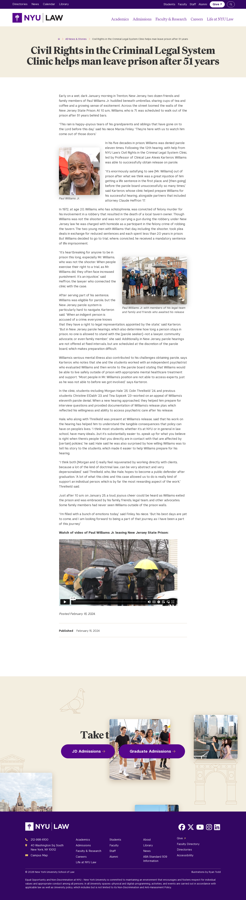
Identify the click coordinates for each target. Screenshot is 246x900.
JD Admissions (86, 751)
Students (169, 4)
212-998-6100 (39, 839)
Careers (197, 19)
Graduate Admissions (150, 751)
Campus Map (39, 855)
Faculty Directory (188, 844)
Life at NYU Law (220, 19)
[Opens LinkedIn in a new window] (217, 827)
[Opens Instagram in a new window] (209, 827)
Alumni (203, 4)
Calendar (49, 4)
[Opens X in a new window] (190, 827)
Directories (19, 4)
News (35, 4)
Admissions (142, 19)
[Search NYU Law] (231, 4)
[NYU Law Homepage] (37, 18)
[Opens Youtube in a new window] (200, 827)
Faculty (182, 4)
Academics (120, 19)
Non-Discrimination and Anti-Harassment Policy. (145, 887)
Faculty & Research (171, 19)
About (147, 839)
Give (216, 4)
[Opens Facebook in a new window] (181, 827)
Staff (193, 4)
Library (64, 4)
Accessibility (185, 855)
